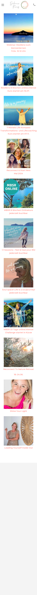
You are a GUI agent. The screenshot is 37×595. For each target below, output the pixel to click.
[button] (4, 6)
